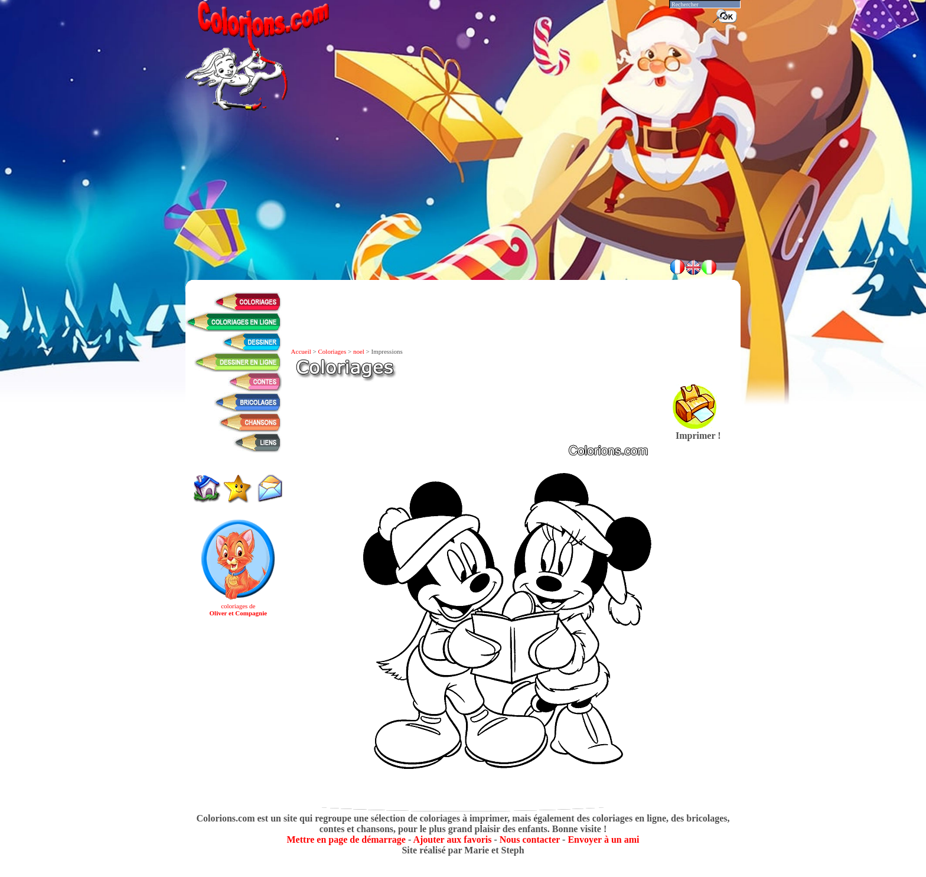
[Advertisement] (463, 218)
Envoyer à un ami (603, 839)
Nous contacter (530, 839)
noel (358, 351)
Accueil (301, 351)
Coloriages (332, 351)
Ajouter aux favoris (452, 839)
